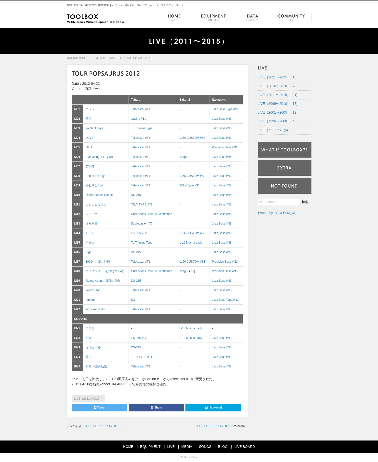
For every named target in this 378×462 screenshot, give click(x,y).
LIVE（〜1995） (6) (273, 130)
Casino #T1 (138, 118)
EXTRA (284, 168)
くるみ (90, 242)
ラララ (90, 328)
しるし (90, 233)
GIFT (89, 147)
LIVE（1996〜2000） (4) (277, 121)
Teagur (183, 157)
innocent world (95, 309)
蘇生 (89, 357)
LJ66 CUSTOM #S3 (192, 138)
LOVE (89, 138)
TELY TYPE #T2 (141, 204)
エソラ (90, 109)
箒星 (89, 118)
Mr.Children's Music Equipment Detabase (96, 18)
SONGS (205, 447)
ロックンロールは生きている (105, 271)
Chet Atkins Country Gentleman (151, 214)
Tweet (99, 407)
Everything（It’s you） (100, 157)
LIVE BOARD (244, 447)
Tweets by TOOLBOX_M (276, 213)
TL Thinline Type (141, 128)
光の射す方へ (94, 347)
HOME (174, 18)
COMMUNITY (291, 18)
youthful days (94, 128)
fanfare (90, 299)
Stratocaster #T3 (142, 223)
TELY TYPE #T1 (141, 357)
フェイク (91, 214)
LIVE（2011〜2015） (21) (278, 95)
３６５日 (91, 223)
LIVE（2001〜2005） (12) (278, 112)
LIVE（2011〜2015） (105, 58)
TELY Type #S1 (189, 185)
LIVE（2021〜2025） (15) (278, 77)
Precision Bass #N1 (225, 147)
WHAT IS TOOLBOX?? (284, 150)
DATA (252, 18)
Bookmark (213, 407)
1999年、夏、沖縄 (98, 261)
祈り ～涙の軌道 (96, 366)
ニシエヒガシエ (96, 204)
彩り (89, 338)
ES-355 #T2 (139, 233)
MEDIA (186, 447)
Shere (156, 407)
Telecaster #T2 (140, 157)
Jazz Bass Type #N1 (225, 109)
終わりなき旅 (94, 185)
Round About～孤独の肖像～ (104, 280)
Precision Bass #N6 (225, 271)
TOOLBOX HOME (77, 58)
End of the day (95, 176)
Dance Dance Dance (99, 195)
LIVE (170, 447)
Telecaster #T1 (140, 109)
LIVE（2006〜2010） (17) (278, 104)
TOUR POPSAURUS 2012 (101, 426)
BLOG (223, 447)
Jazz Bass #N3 (221, 118)
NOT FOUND (284, 186)
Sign (89, 252)
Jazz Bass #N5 (221, 157)
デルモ (90, 166)
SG (133, 299)
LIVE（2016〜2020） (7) (277, 86)
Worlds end (93, 290)
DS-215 (136, 195)
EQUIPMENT (213, 18)
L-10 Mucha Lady (190, 242)
